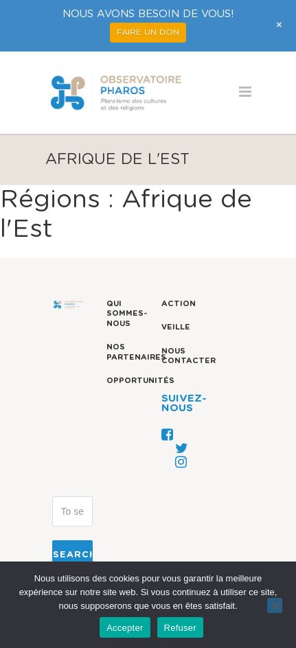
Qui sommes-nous (127, 313)
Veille (175, 327)
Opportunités (140, 380)
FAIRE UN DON (148, 32)
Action (178, 304)
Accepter (124, 628)
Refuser (180, 628)
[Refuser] (274, 605)
